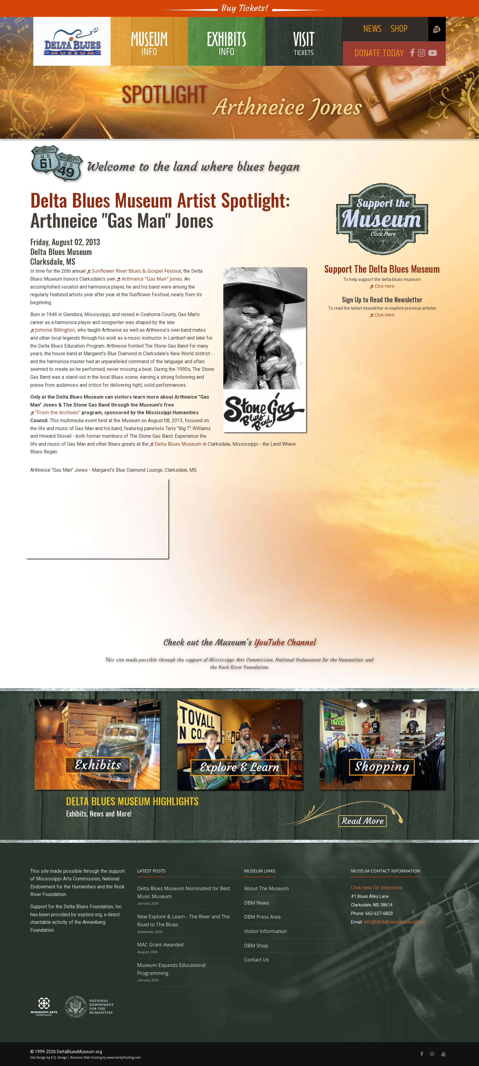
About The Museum (266, 888)
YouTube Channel (285, 642)
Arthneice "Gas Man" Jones (152, 278)
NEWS (372, 28)
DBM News (256, 902)
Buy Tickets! (245, 8)
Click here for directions (376, 888)
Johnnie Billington (55, 329)
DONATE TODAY (379, 53)
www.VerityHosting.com (124, 1057)
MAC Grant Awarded (160, 944)
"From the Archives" (57, 412)
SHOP (399, 28)
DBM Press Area (262, 916)
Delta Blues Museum (178, 444)
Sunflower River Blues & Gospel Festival (136, 270)
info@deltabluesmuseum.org (394, 922)
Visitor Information (265, 931)
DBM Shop (256, 945)
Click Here (384, 286)
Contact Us (256, 959)
